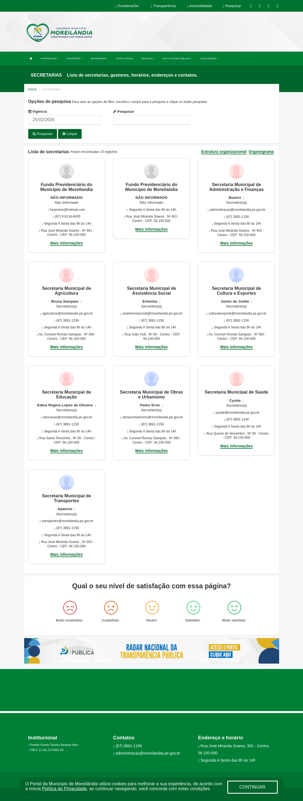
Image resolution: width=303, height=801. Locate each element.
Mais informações (66, 243)
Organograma (261, 151)
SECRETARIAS (99, 58)
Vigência (37, 111)
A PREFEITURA (49, 58)
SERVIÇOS (148, 58)
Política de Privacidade (64, 788)
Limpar (69, 134)
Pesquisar (123, 111)
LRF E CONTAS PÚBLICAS (177, 58)
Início (32, 89)
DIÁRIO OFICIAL (124, 58)
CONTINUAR (252, 787)
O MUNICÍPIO (74, 58)
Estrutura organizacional (224, 151)
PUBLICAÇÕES (209, 58)
